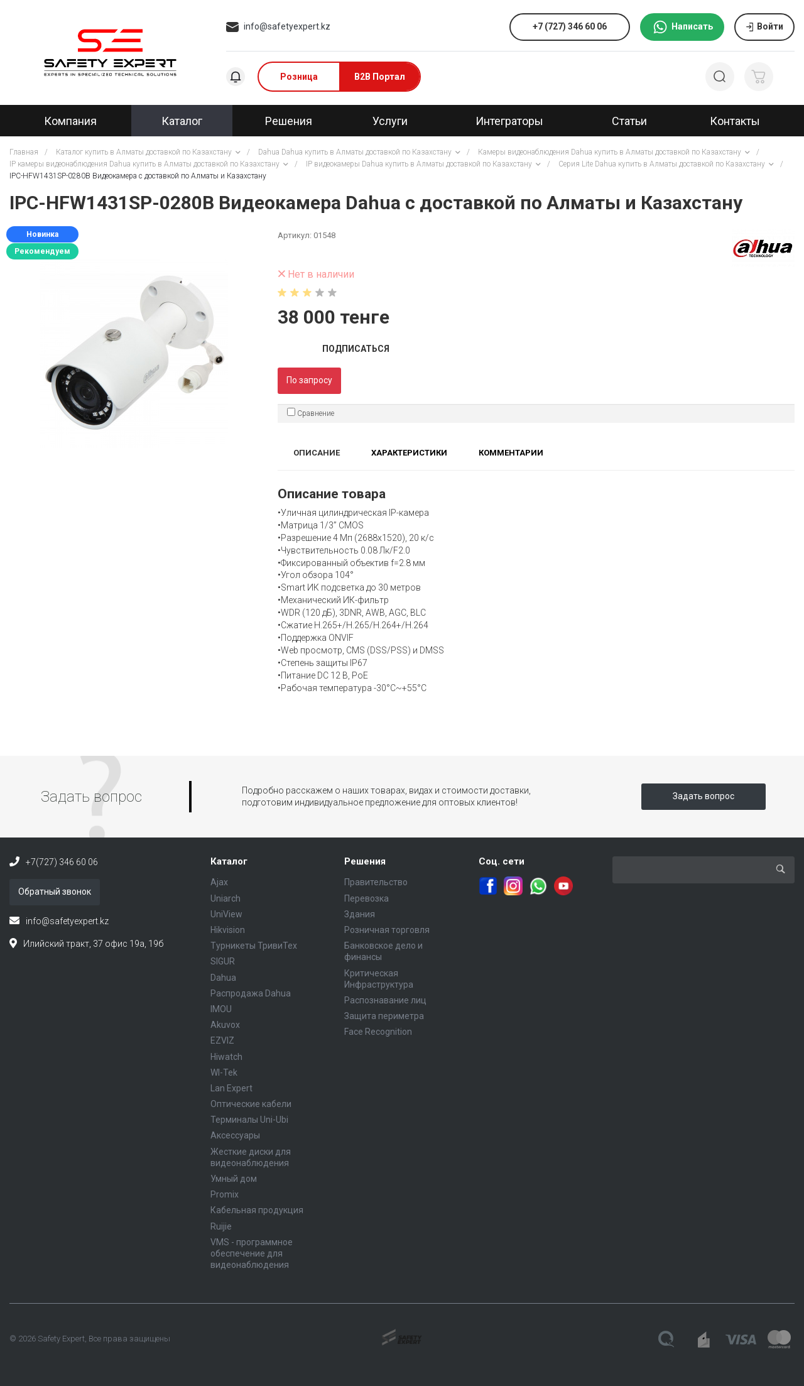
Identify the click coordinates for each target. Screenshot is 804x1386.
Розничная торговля (387, 930)
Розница (299, 77)
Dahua (223, 978)
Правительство (376, 882)
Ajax (219, 882)
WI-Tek (223, 1072)
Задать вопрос (703, 796)
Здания (359, 914)
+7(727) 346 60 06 (62, 862)
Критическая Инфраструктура (378, 979)
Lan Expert (231, 1088)
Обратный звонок (54, 892)
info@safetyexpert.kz (287, 26)
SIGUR (222, 961)
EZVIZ (222, 1040)
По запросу (309, 380)
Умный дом (233, 1179)
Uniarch (225, 898)
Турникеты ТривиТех (253, 946)
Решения (365, 861)
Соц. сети (501, 861)
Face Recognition (378, 1032)
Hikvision (227, 930)
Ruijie (221, 1226)
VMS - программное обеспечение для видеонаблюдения (251, 1253)
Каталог (228, 861)
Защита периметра (384, 1016)
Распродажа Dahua (250, 993)
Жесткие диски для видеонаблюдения (250, 1157)
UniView (226, 914)
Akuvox (225, 1025)
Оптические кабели (250, 1104)
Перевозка (366, 898)
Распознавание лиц (385, 1000)
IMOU (221, 1009)
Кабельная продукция (256, 1210)
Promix (224, 1194)
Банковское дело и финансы (383, 951)
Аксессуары (235, 1135)
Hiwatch (226, 1057)
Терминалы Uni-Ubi (249, 1120)
